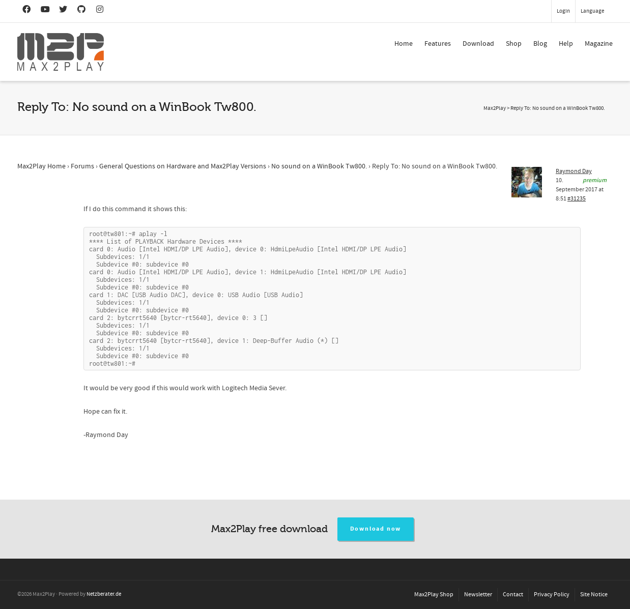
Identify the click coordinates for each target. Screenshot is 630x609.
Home (403, 43)
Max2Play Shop (433, 594)
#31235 (576, 198)
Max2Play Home (41, 166)
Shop (514, 43)
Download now (376, 529)
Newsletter (478, 594)
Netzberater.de (104, 594)
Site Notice (594, 594)
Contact (513, 594)
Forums (82, 166)
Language (592, 11)
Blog (540, 43)
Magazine (599, 43)
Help (566, 43)
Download (478, 43)
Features (437, 43)
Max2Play (494, 108)
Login (563, 11)
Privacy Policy (551, 594)
